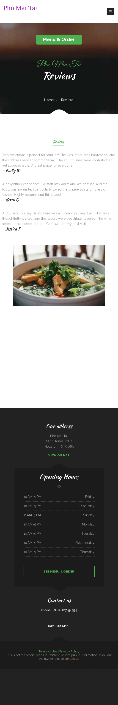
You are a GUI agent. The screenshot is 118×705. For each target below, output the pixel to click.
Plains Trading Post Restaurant (4, 671)
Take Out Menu (59, 626)
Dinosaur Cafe (59, 687)
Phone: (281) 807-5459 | (59, 610)
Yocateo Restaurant (53, 671)
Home (49, 100)
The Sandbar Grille (102, 671)
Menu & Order (59, 39)
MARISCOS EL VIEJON (112, 671)
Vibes (18, 671)
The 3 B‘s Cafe (70, 671)
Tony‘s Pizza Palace (58, 671)
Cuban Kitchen (91, 671)
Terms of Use (48, 651)
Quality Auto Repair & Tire (13, 671)
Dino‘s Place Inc (96, 671)
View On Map (59, 455)
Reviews (58, 142)
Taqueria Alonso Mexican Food (85, 671)
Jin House (107, 671)
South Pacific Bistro (65, 671)
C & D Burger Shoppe (22, 671)
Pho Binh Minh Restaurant (37, 671)
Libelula (79, 671)
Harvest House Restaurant (45, 671)
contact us (72, 658)
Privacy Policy (69, 651)
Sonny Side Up (75, 671)
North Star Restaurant (30, 671)
